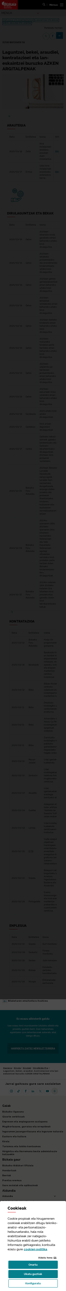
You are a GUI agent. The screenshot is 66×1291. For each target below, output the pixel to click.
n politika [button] (35, 1249)
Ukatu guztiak (34, 1274)
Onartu (36, 1265)
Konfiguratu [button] (41, 1284)
